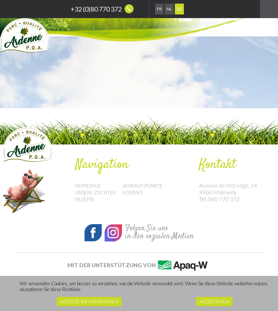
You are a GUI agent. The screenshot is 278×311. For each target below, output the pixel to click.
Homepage (88, 186)
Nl (169, 9)
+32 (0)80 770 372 (102, 8)
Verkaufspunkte (143, 186)
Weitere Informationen (89, 301)
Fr (159, 9)
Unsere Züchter (95, 193)
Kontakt (133, 193)
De (179, 9)
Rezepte (85, 199)
